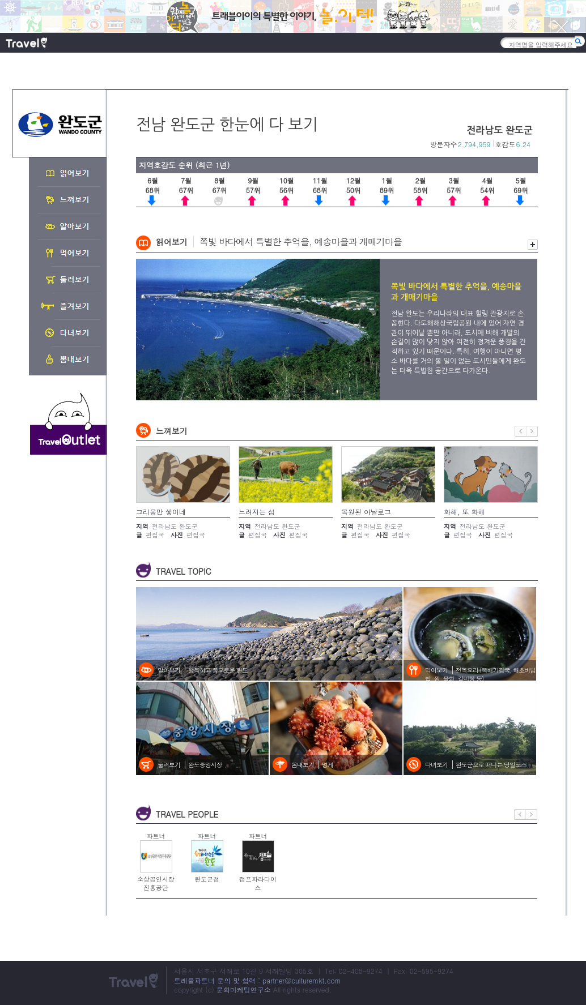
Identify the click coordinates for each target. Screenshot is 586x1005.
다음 (532, 431)
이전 (520, 431)
